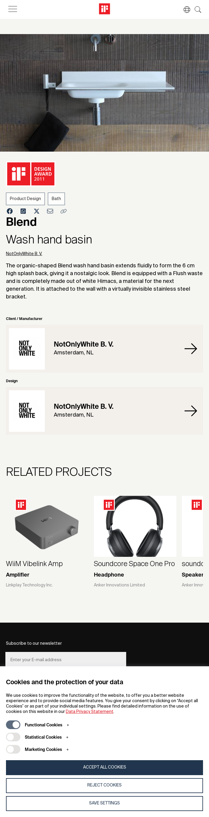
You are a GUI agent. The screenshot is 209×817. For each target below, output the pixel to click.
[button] (184, 9)
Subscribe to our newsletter (34, 643)
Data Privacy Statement (89, 712)
